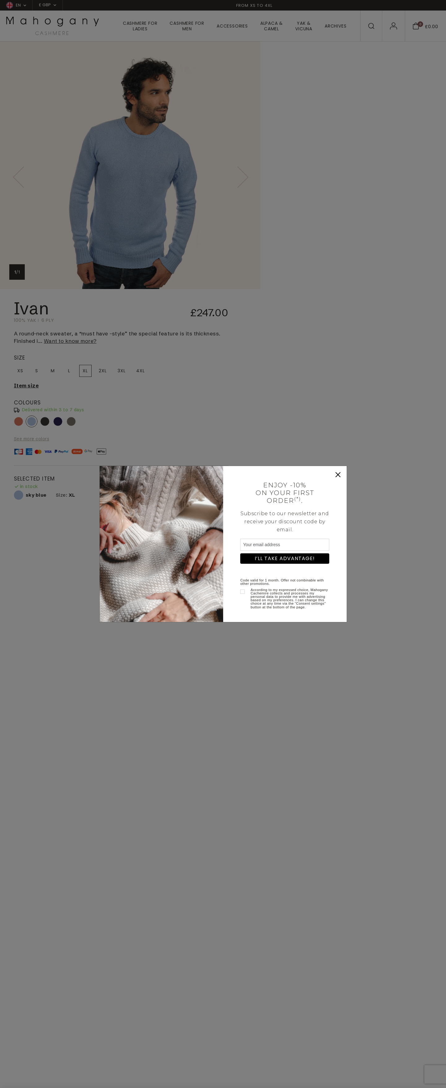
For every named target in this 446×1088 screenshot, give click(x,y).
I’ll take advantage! (285, 558)
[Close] (338, 474)
